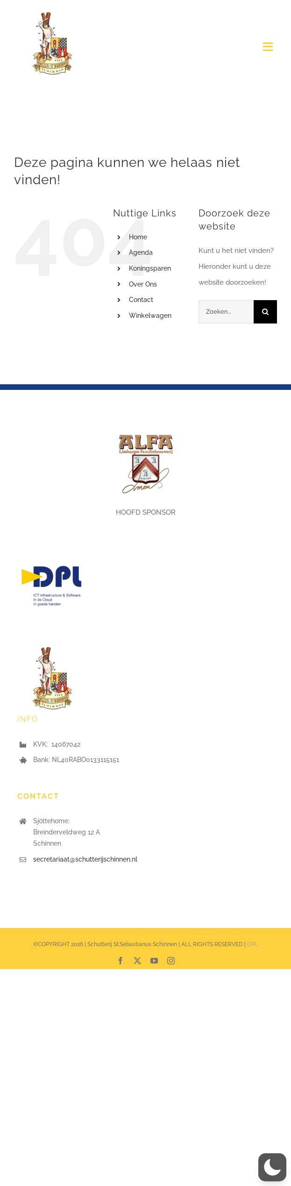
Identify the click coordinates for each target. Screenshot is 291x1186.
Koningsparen (150, 268)
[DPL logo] (52, 554)
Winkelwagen (150, 315)
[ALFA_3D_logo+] (146, 430)
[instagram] (171, 960)
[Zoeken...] (226, 311)
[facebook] (120, 960)
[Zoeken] (265, 311)
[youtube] (154, 960)
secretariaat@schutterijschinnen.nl (85, 859)
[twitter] (137, 960)
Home (138, 237)
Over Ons (143, 284)
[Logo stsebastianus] (52, 12)
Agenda (141, 252)
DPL (252, 944)
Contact (141, 299)
